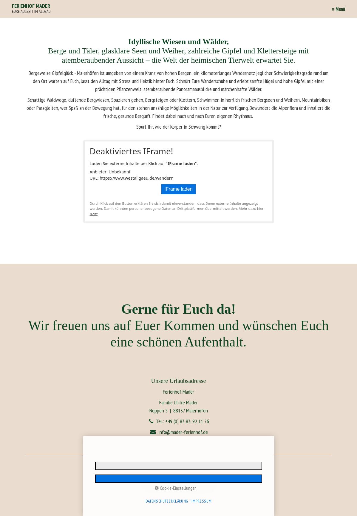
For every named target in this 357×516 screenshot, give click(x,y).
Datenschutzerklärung (137, 477)
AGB (250, 477)
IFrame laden (178, 189)
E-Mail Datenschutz (168, 477)
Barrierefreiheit (194, 477)
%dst (94, 214)
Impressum (112, 477)
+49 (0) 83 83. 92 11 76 (187, 421)
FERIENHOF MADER (31, 5)
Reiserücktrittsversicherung (226, 477)
